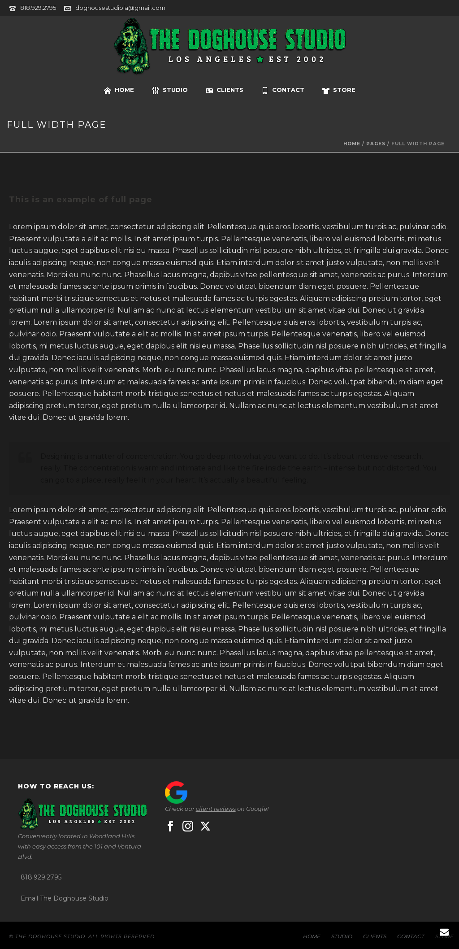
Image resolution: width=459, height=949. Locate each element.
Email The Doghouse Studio (64, 898)
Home (351, 144)
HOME (119, 90)
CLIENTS (224, 90)
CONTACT (282, 90)
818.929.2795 (38, 7)
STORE (338, 90)
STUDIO (170, 90)
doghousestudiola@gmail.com (120, 7)
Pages (375, 144)
